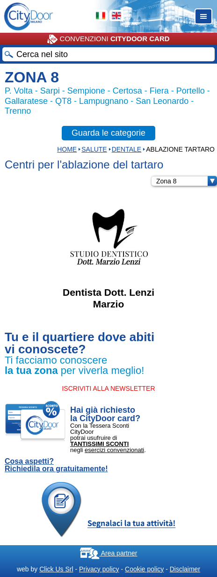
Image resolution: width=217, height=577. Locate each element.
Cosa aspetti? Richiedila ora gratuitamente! (56, 465)
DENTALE (127, 149)
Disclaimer (185, 569)
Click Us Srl (56, 569)
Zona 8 (186, 181)
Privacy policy (99, 569)
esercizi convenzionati (114, 449)
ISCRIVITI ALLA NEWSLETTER (108, 388)
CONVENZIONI (108, 39)
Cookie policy (144, 569)
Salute (94, 149)
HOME (67, 149)
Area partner (108, 553)
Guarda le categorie (108, 133)
